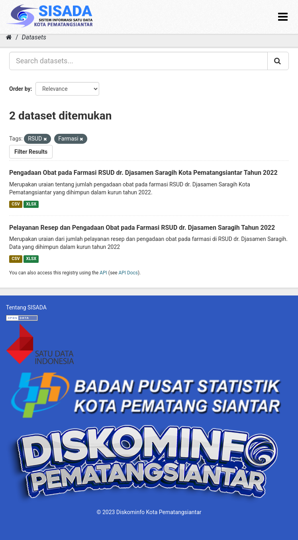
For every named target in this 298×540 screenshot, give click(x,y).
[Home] (9, 37)
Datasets (34, 37)
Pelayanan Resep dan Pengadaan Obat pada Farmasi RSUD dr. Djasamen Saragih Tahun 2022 (142, 227)
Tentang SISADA (26, 307)
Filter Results (30, 152)
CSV (16, 204)
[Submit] (278, 61)
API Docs (128, 273)
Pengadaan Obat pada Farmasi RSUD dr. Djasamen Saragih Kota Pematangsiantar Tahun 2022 (143, 172)
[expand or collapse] (283, 17)
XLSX (31, 204)
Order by (20, 89)
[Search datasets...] (138, 61)
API (103, 273)
